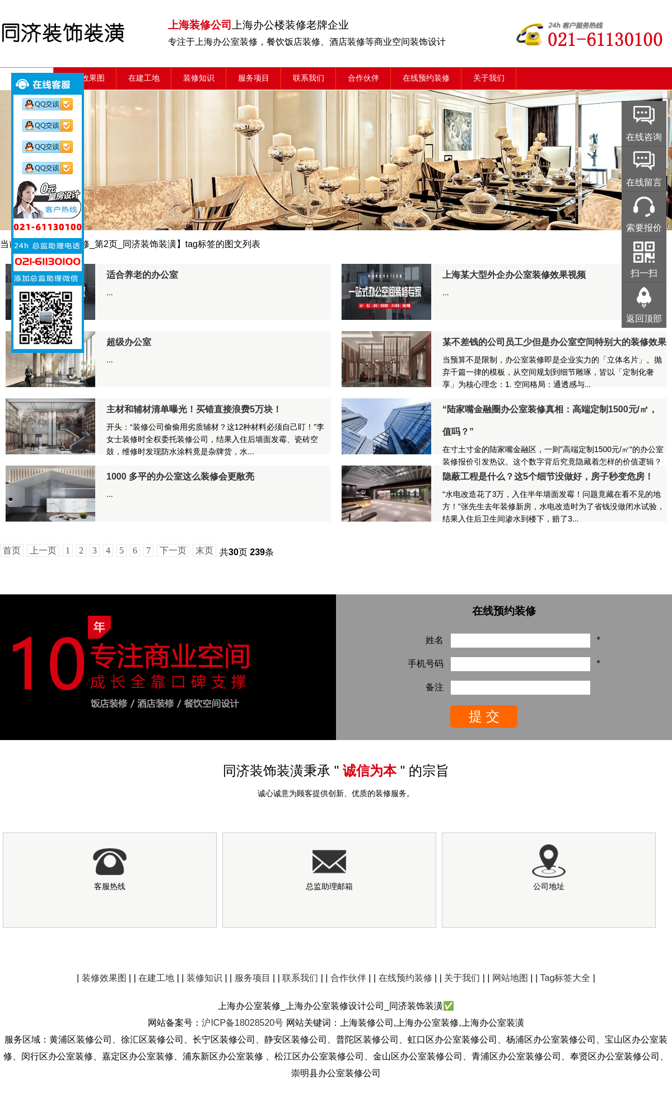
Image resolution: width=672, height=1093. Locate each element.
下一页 (173, 550)
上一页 (43, 550)
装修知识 (198, 78)
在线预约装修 (426, 78)
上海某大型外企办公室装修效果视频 (514, 275)
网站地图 (510, 978)
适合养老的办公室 (142, 275)
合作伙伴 (363, 78)
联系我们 (308, 78)
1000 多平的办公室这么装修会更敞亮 (180, 476)
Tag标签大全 (565, 978)
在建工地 (144, 78)
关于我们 (489, 78)
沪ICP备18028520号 (242, 1022)
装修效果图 (85, 78)
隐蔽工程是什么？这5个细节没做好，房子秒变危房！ (548, 476)
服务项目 (253, 78)
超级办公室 (128, 342)
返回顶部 (644, 318)
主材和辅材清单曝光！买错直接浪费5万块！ (194, 409)
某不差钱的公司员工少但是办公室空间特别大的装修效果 (554, 342)
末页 (204, 550)
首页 (12, 550)
